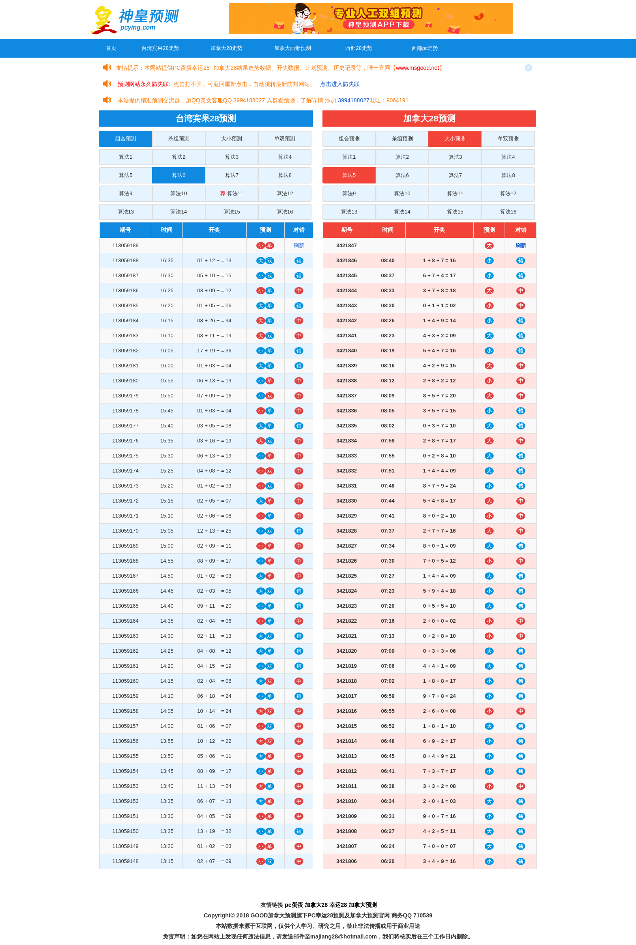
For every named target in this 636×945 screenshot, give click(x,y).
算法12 (285, 193)
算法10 (178, 193)
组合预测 (125, 139)
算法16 (285, 212)
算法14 (178, 212)
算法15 (231, 212)
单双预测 (284, 139)
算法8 (285, 175)
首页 (111, 48)
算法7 (231, 175)
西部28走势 (358, 48)
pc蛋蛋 (294, 905)
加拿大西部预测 (292, 48)
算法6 (178, 175)
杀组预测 (178, 139)
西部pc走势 (425, 48)
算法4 (285, 157)
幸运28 (338, 905)
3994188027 (354, 100)
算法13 (126, 212)
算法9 (125, 193)
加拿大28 (316, 905)
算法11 (231, 193)
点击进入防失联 (340, 84)
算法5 (125, 175)
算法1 (125, 157)
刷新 (299, 245)
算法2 (178, 157)
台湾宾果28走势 (160, 48)
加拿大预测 (362, 905)
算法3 (231, 157)
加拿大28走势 (227, 48)
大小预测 (231, 139)
